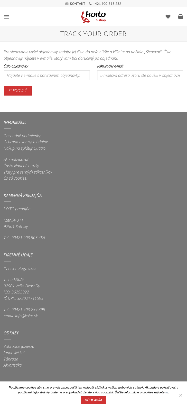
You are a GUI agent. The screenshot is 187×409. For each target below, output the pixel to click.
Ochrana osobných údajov (26, 142)
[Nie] (180, 396)
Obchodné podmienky (22, 135)
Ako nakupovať (16, 159)
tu (166, 392)
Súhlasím (93, 400)
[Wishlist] (168, 16)
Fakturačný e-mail (110, 66)
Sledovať (18, 90)
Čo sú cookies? (16, 178)
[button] (6, 17)
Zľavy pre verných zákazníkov (28, 172)
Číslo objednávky (16, 66)
